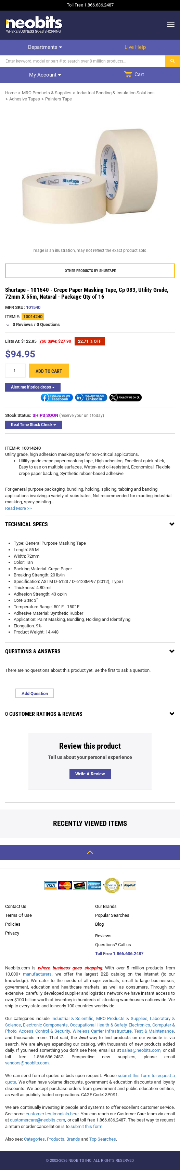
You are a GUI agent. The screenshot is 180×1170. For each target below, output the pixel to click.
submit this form (86, 1126)
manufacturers (37, 974)
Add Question (35, 693)
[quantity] (15, 371)
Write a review (90, 773)
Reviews (103, 935)
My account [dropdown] (45, 75)
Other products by (90, 271)
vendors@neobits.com (27, 1062)
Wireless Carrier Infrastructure (102, 1031)
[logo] (34, 24)
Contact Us (15, 906)
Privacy (12, 933)
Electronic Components (45, 1025)
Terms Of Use (18, 915)
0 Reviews (23, 324)
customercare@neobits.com (37, 1120)
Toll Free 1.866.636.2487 (119, 953)
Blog (99, 924)
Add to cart (49, 371)
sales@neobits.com (141, 1050)
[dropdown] (169, 24)
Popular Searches (112, 915)
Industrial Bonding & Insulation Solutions (116, 92)
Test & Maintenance (154, 1031)
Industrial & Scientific (72, 1018)
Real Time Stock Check (33, 424)
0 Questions (48, 324)
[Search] (82, 61)
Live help (135, 47)
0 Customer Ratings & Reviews (43, 714)
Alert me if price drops (33, 387)
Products (55, 1139)
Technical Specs (26, 524)
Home (11, 92)
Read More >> (18, 508)
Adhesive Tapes (24, 98)
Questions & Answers (33, 651)
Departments (45, 47)
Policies (13, 924)
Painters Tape (58, 98)
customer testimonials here (52, 1113)
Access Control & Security (44, 1031)
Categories (34, 1139)
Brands (73, 1139)
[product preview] (90, 176)
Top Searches (102, 1139)
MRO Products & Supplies (47, 92)
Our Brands (106, 906)
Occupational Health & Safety (98, 1025)
